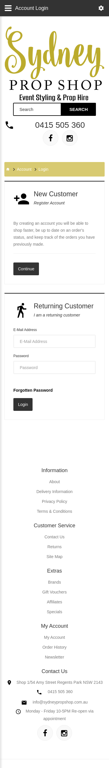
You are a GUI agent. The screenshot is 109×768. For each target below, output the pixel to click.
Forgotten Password (33, 390)
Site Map (54, 556)
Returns (54, 546)
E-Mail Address (25, 330)
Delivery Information (54, 491)
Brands (54, 582)
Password (21, 356)
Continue (26, 269)
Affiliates (54, 602)
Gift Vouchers (54, 592)
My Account (54, 637)
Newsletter (54, 657)
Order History (54, 647)
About (54, 481)
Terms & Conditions (54, 511)
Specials (54, 611)
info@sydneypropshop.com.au (60, 702)
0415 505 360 (60, 125)
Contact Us (54, 537)
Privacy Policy (54, 501)
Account (24, 169)
